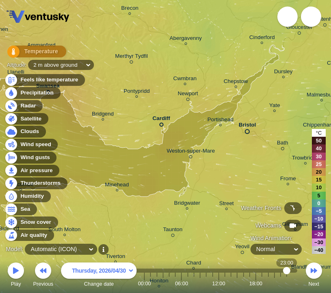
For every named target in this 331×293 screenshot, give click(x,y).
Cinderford (262, 38)
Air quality (29, 235)
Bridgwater (187, 204)
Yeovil (242, 247)
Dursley (283, 72)
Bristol (247, 126)
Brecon (130, 9)
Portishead (220, 120)
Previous (43, 276)
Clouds (25, 132)
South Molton (64, 230)
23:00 (287, 283)
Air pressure (32, 171)
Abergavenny (186, 39)
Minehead (117, 185)
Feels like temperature (44, 80)
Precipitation (32, 93)
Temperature (32, 53)
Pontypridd (137, 92)
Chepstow (236, 82)
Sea (20, 209)
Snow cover (31, 222)
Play (16, 276)
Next (314, 276)
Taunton (173, 230)
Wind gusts (30, 158)
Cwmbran (185, 79)
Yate (274, 106)
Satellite (26, 119)
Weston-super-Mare (191, 152)
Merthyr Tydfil (131, 57)
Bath (282, 144)
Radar (23, 106)
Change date (99, 276)
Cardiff (161, 120)
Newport (188, 94)
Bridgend (103, 115)
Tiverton (115, 257)
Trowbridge (305, 159)
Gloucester (299, 28)
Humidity (27, 196)
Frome (288, 179)
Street (226, 204)
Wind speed (31, 145)
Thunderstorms (36, 183)
